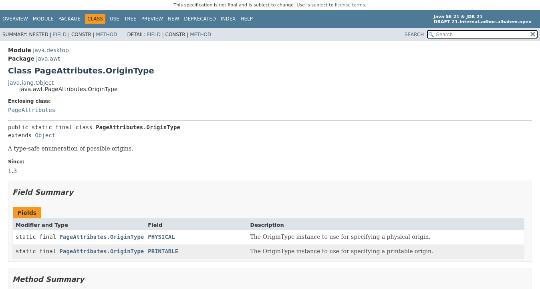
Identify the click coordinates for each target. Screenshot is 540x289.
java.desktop (51, 50)
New (173, 19)
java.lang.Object (31, 82)
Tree (130, 19)
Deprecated (200, 19)
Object (45, 135)
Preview (152, 19)
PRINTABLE (163, 251)
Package (69, 19)
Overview (15, 19)
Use (114, 19)
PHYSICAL (161, 237)
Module (43, 19)
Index (228, 19)
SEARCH (414, 34)
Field (59, 34)
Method (106, 34)
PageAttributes (31, 110)
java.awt (48, 58)
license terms (350, 5)
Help (247, 19)
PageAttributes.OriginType (102, 237)
